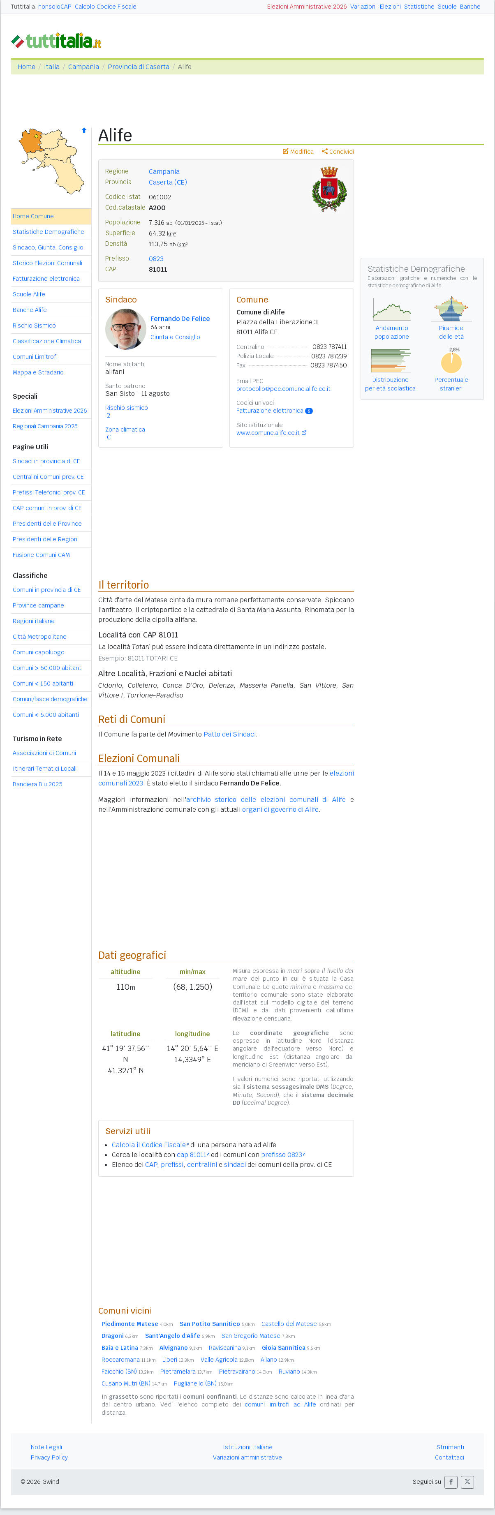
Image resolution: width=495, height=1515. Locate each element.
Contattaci (449, 1457)
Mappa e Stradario (38, 372)
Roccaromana (129, 1359)
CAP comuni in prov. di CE (47, 508)
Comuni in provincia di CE (47, 590)
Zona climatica (125, 429)
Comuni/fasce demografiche (50, 699)
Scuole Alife (29, 294)
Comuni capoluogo (39, 652)
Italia (52, 66)
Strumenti (450, 1447)
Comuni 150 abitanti (43, 683)
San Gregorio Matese (258, 1335)
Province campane (38, 605)
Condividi (338, 151)
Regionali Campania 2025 (45, 426)
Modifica (298, 151)
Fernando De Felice (180, 318)
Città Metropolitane (40, 636)
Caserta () (168, 182)
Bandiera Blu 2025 (37, 784)
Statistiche (419, 6)
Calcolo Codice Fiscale (105, 6)
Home (26, 66)
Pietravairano (245, 1371)
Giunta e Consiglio (175, 337)
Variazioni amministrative (247, 1457)
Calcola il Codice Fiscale (150, 1145)
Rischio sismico (126, 407)
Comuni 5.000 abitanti (46, 714)
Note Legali (46, 1447)
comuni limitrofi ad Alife (280, 1404)
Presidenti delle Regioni (46, 539)
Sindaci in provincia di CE (46, 461)
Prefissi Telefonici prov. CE (49, 492)
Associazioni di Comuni (44, 753)
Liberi (178, 1359)
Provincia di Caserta (138, 66)
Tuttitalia (23, 6)
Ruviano (298, 1371)
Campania (83, 66)
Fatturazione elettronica (46, 278)
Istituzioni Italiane (248, 1447)
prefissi (172, 1164)
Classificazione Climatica (47, 341)
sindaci (235, 1164)
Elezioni (390, 6)
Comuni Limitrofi (35, 356)
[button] (451, 1482)
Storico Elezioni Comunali (47, 263)
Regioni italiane (34, 621)
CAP (151, 1164)
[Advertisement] (226, 1240)
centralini (202, 1164)
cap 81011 (193, 1154)
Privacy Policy (49, 1457)
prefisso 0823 (283, 1154)
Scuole (447, 6)
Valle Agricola (227, 1359)
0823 (156, 258)
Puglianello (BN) (204, 1383)
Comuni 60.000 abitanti (48, 668)
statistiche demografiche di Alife (404, 285)
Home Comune (33, 216)
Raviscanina (232, 1347)
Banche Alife (30, 310)
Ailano (277, 1359)
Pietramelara (186, 1371)
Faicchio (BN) (128, 1371)
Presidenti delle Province (47, 523)
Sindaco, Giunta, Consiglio (48, 247)
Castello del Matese (296, 1324)
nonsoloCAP (55, 6)
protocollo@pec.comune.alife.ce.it (283, 389)
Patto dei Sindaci (230, 734)
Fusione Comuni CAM (41, 555)
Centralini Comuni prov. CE (48, 476)
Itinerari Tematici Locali (44, 768)
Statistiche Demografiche (48, 232)
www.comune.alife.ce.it (268, 432)
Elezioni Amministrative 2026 (307, 6)
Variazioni (363, 6)
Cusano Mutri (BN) (134, 1383)
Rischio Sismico (34, 325)
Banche (470, 6)
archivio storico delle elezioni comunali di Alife (266, 799)
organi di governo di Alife (280, 809)
